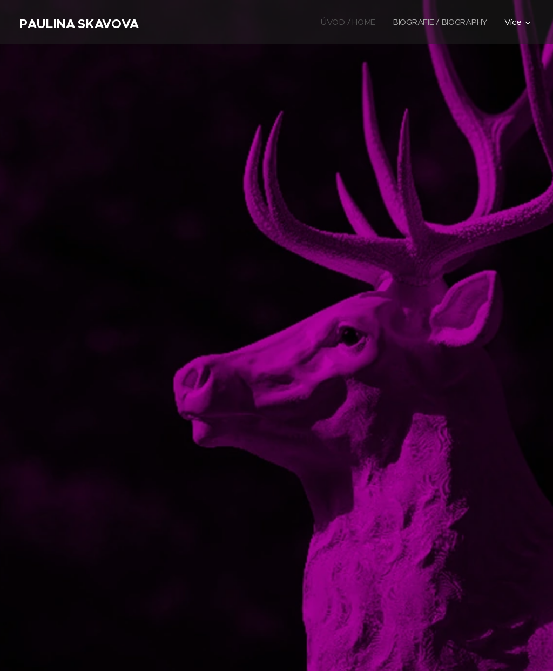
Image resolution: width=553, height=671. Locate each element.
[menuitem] (347, 22)
